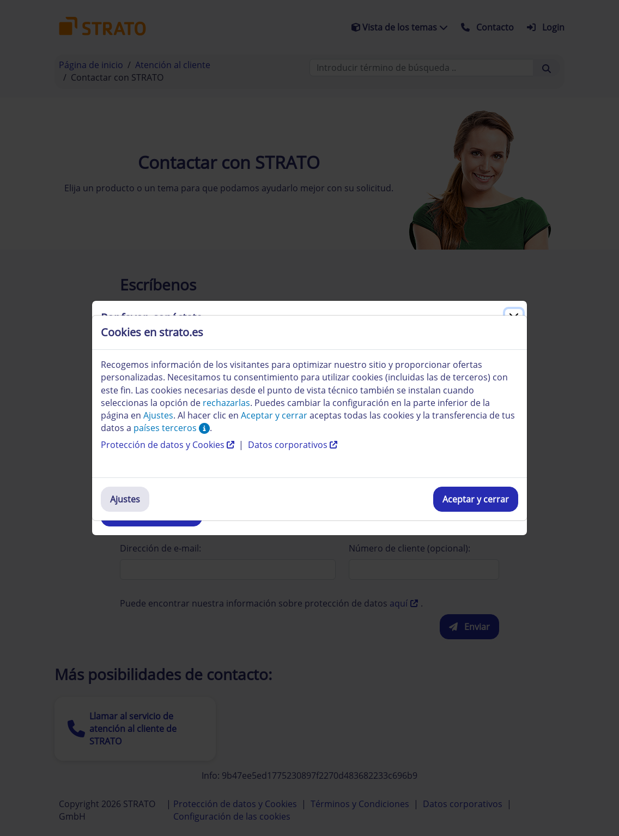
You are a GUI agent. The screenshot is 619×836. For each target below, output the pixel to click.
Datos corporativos (292, 445)
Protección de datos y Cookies (168, 445)
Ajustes (125, 499)
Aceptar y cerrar (475, 499)
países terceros (171, 428)
